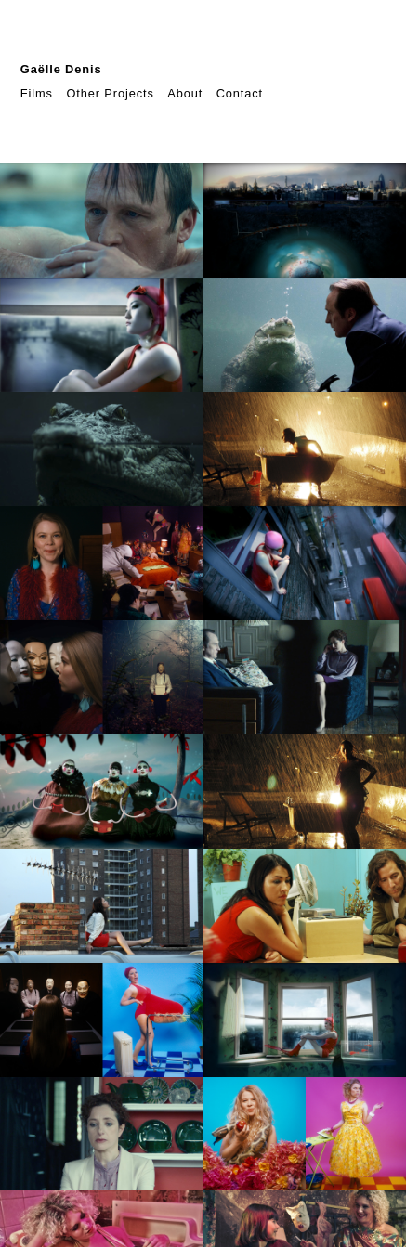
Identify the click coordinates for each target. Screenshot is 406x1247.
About (185, 93)
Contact (239, 93)
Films (36, 93)
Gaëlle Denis (61, 69)
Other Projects (109, 93)
